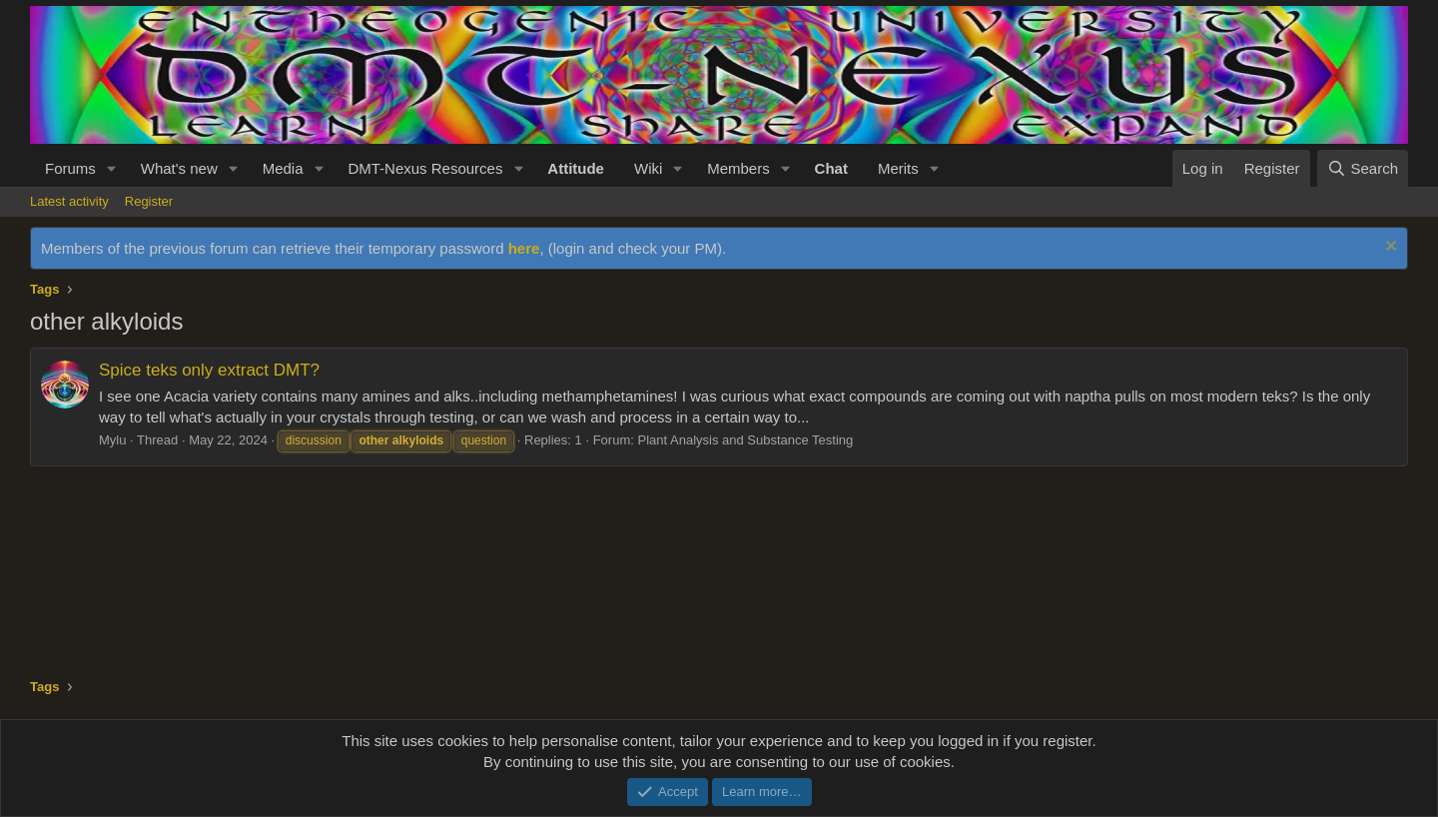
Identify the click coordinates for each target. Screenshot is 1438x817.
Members (738, 168)
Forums (70, 168)
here (524, 248)
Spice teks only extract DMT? (209, 370)
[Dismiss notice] (1388, 248)
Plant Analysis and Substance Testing (745, 439)
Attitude (575, 168)
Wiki (648, 168)
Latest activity (69, 201)
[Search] (1362, 168)
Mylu (112, 439)
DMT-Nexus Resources (425, 168)
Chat (831, 168)
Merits (898, 168)
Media (283, 168)
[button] (112, 168)
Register (149, 201)
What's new (179, 168)
